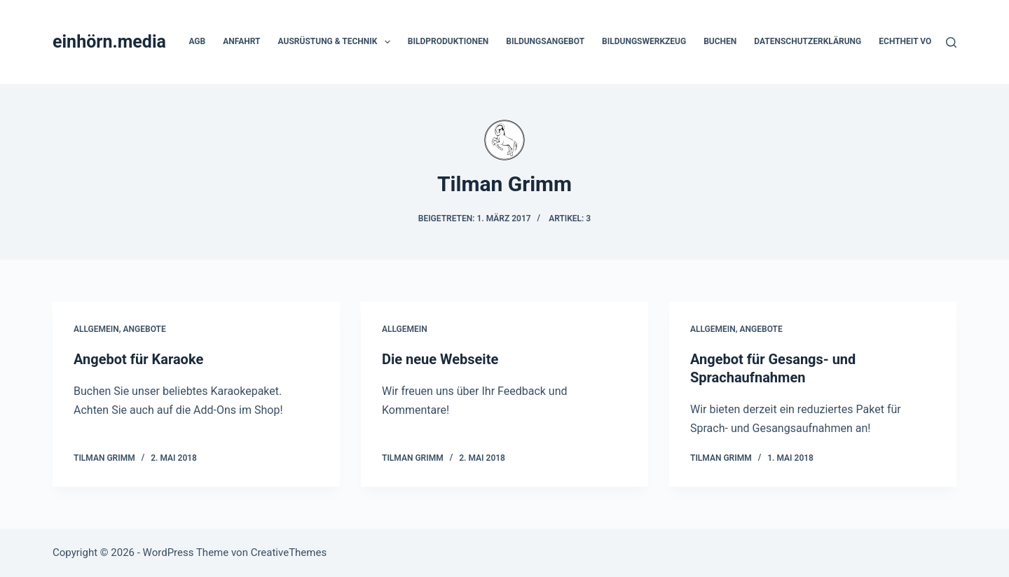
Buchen (719, 41)
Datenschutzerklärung (807, 41)
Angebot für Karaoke (138, 359)
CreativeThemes (289, 552)
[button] (387, 42)
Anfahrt (241, 41)
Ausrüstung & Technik (337, 42)
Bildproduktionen (448, 41)
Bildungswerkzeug (644, 41)
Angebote (144, 329)
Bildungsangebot (545, 41)
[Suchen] (951, 42)
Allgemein (96, 329)
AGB (196, 41)
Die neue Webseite (440, 359)
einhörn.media (109, 42)
